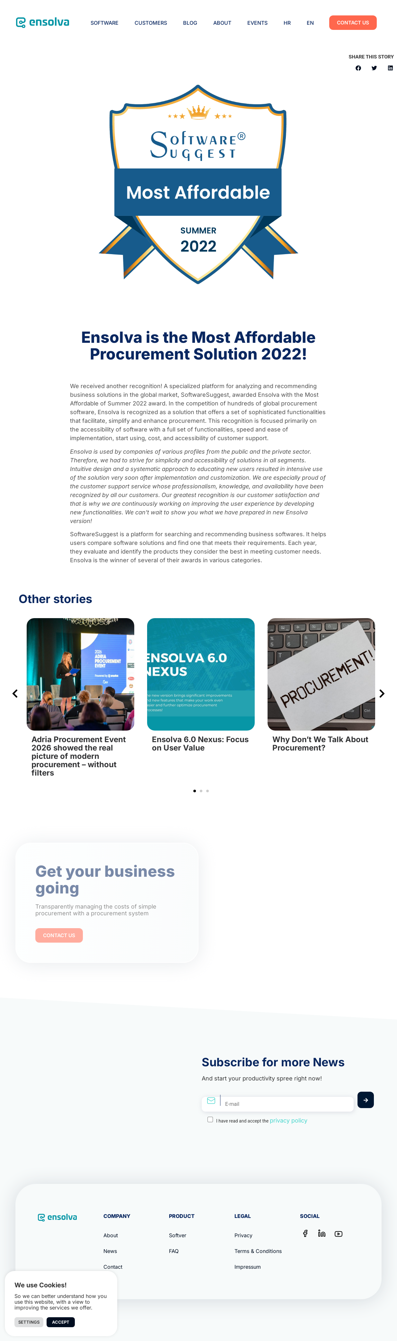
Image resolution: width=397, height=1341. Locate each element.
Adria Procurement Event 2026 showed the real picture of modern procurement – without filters (78, 756)
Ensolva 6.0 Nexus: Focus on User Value (200, 743)
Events (257, 23)
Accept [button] (60, 1322)
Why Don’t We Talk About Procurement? (320, 743)
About (222, 23)
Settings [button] (29, 1322)
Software (105, 23)
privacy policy (288, 1120)
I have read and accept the (261, 1120)
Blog (190, 23)
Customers (151, 23)
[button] (358, 68)
